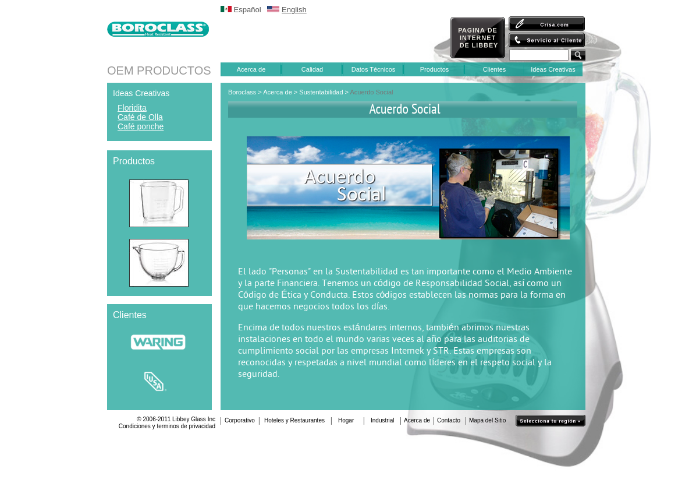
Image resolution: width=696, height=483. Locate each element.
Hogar (346, 420)
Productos (434, 69)
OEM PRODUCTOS (159, 70)
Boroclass (242, 92)
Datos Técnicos (373, 69)
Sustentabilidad (322, 92)
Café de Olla (140, 117)
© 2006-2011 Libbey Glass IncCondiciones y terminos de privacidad (167, 422)
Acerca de (251, 69)
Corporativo (240, 420)
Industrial (383, 420)
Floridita (132, 107)
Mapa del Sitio (487, 420)
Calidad (312, 69)
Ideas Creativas (553, 69)
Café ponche (141, 126)
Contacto (448, 420)
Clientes (494, 69)
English (294, 9)
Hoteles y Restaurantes (294, 420)
